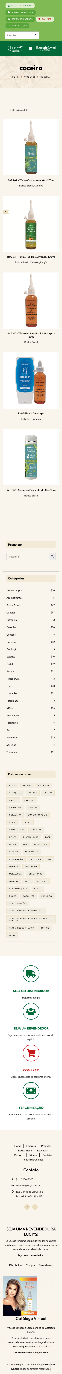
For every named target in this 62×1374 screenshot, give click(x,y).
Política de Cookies (33, 1159)
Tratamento (12, 752)
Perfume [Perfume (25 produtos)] (42, 881)
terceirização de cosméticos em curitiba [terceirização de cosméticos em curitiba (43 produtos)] (28, 919)
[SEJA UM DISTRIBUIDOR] (31, 973)
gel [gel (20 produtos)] (25, 844)
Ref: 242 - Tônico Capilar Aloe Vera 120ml (31, 180)
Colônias (11, 627)
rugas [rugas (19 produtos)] (12, 896)
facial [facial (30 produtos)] (12, 844)
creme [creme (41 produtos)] (27, 822)
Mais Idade (12, 700)
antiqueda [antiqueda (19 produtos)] (15, 793)
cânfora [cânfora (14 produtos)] (36, 829)
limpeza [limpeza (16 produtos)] (13, 866)
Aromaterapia (14, 590)
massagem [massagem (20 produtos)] (31, 866)
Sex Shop (11, 744)
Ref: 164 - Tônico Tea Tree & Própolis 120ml (31, 256)
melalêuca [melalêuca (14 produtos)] (15, 874)
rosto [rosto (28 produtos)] (37, 888)
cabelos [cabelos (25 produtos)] (29, 800)
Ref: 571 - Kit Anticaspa (31, 413)
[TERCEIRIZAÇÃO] (31, 1090)
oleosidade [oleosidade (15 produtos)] (35, 874)
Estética (10, 656)
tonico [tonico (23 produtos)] (45, 928)
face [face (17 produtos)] (47, 837)
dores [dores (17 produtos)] (12, 837)
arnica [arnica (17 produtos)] (33, 793)
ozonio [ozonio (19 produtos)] (13, 881)
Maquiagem (12, 715)
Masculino (12, 722)
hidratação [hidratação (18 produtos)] (16, 859)
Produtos (29, 77)
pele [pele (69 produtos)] (27, 881)
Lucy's (43, 262)
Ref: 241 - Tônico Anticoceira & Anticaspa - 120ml (31, 335)
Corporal (11, 641)
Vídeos (33, 1155)
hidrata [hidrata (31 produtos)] (13, 852)
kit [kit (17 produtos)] (49, 859)
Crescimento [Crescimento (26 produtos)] (16, 829)
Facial (9, 663)
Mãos (9, 707)
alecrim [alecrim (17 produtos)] (26, 785)
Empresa (31, 1145)
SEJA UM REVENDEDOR (31, 1028)
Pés (8, 730)
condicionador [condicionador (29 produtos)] (37, 815)
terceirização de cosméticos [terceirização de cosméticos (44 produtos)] (26, 910)
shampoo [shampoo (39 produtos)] (46, 896)
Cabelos (38, 185)
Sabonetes (12, 737)
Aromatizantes (14, 597)
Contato (47, 1155)
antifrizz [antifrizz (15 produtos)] (43, 785)
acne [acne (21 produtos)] (12, 785)
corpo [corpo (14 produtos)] (13, 822)
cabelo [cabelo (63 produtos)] (13, 800)
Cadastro (19, 1155)
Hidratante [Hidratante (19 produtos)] (31, 852)
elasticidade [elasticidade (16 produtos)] (30, 837)
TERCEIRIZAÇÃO (31, 1108)
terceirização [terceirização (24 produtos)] (17, 903)
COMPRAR (31, 1070)
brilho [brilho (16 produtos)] (48, 793)
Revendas (42, 1150)
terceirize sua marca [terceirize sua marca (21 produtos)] (21, 928)
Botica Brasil (26, 185)
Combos (36, 418)
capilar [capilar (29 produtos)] (33, 807)
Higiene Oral (13, 678)
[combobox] (31, 110)
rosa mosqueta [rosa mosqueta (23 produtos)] (18, 888)
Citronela (11, 619)
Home (15, 77)
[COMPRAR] (31, 1053)
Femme (10, 671)
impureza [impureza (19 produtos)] (35, 859)
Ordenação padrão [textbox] (19, 110)
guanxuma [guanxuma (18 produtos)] (40, 844)
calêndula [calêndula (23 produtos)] (15, 807)
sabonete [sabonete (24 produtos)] (28, 896)
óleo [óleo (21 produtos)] (12, 935)
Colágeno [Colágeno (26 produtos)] (15, 815)
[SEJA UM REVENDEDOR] (31, 1011)
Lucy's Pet (12, 693)
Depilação (11, 649)
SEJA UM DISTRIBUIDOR (31, 991)
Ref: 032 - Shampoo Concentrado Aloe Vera (31, 490)
